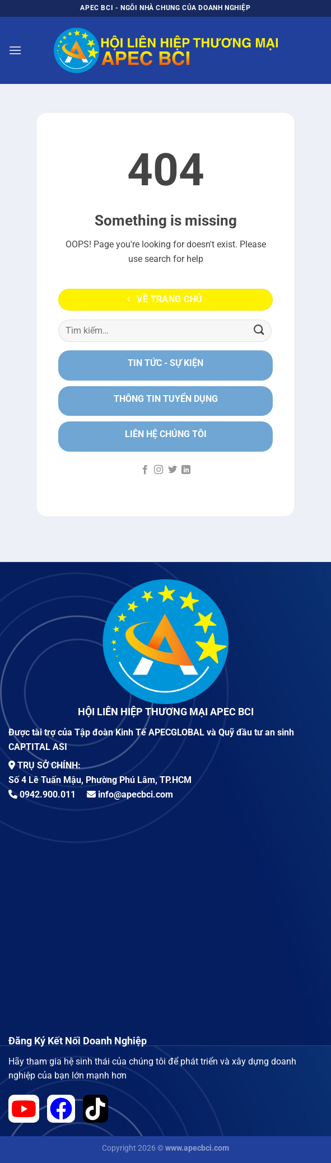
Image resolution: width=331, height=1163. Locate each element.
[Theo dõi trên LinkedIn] (185, 470)
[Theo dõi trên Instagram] (158, 470)
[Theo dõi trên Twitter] (172, 470)
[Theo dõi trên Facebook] (145, 470)
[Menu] (15, 50)
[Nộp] (259, 330)
